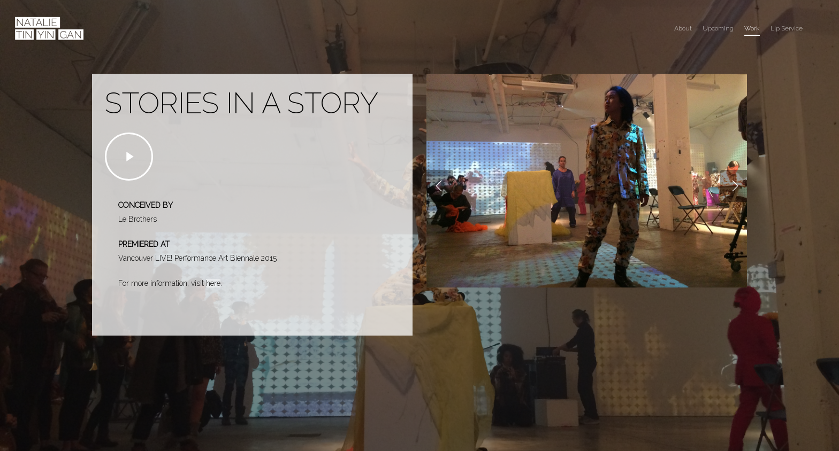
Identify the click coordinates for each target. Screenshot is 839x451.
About (683, 28)
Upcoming (718, 28)
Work (752, 28)
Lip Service (787, 28)
